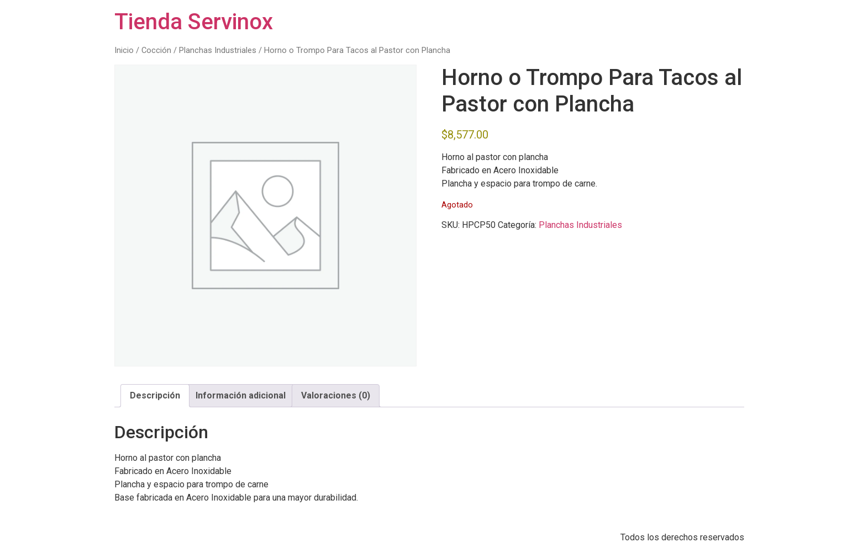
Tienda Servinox (193, 22)
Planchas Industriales (217, 50)
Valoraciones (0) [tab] (335, 395)
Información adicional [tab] (241, 395)
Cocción (156, 50)
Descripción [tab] (155, 395)
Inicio (124, 50)
